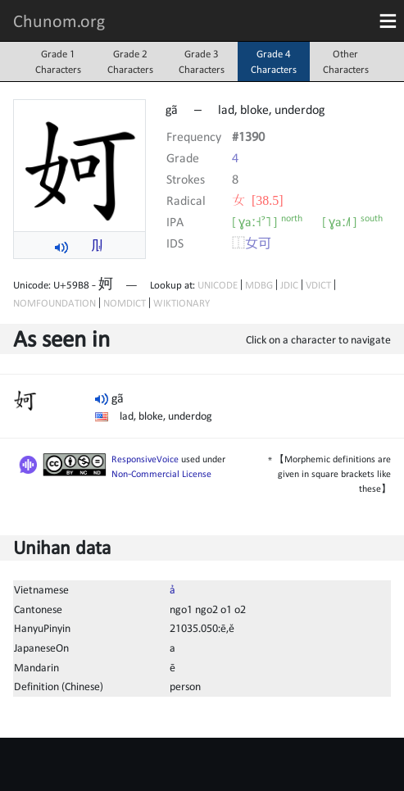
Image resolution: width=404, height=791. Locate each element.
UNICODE (217, 285)
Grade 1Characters (58, 61)
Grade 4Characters (274, 61)
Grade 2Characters (130, 61)
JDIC (289, 285)
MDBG (259, 285)
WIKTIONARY (181, 303)
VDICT (318, 285)
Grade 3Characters (202, 61)
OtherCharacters (346, 61)
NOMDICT (124, 303)
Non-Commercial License (161, 474)
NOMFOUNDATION (54, 303)
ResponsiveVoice (145, 459)
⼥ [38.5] (258, 200)
